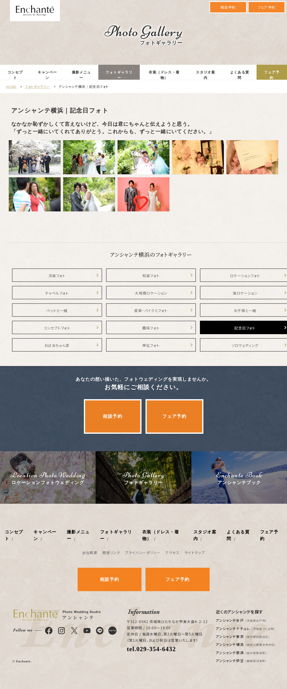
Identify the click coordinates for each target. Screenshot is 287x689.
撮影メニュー (81, 75)
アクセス (172, 552)
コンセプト (15, 75)
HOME (11, 86)
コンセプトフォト (57, 327)
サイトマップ (195, 552)
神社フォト (150, 345)
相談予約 (228, 7)
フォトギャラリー (119, 75)
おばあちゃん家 (57, 345)
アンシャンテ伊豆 (241, 660)
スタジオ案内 (205, 75)
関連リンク (111, 552)
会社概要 (90, 552)
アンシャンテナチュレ (246, 628)
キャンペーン (47, 75)
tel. (151, 649)
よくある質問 (239, 75)
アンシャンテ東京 (243, 636)
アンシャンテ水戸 (241, 620)
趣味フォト (150, 327)
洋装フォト (57, 275)
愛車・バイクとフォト (150, 310)
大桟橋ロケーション (151, 293)
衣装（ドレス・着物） (164, 75)
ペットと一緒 (56, 310)
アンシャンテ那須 (241, 652)
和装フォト (150, 275)
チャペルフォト (57, 293)
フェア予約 (267, 7)
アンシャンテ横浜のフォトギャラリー (151, 254)
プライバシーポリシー (142, 552)
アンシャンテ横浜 (246, 644)
